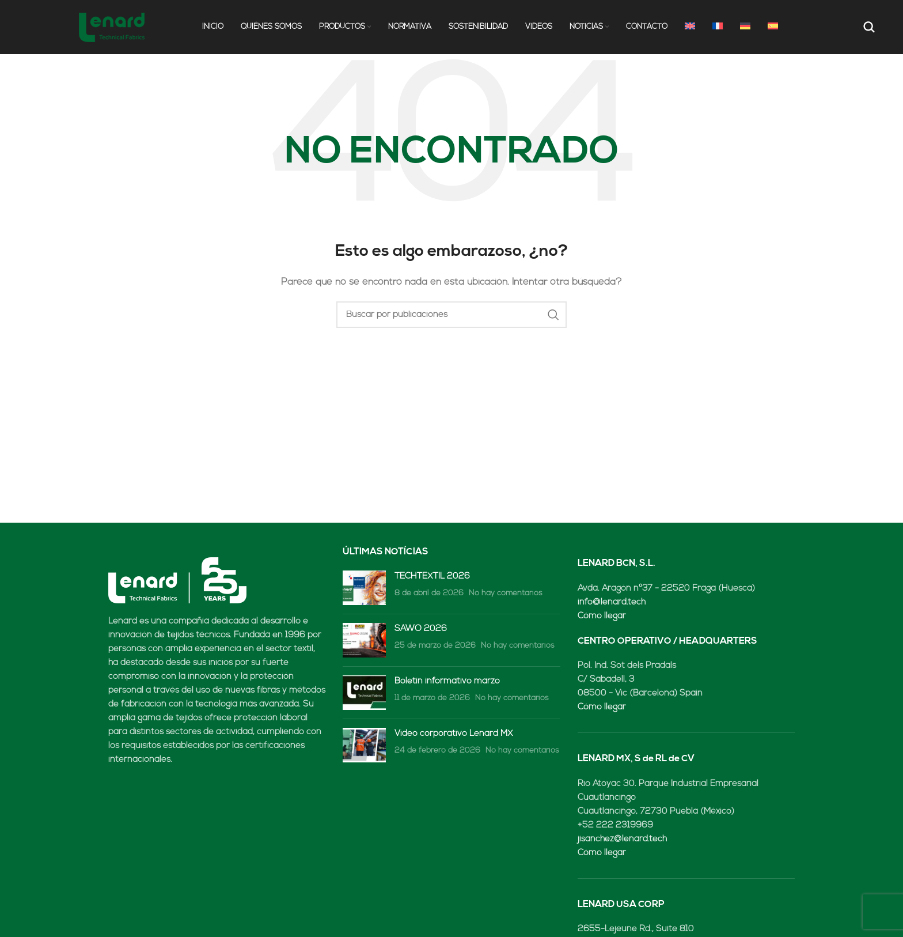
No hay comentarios (505, 596)
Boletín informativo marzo (447, 684)
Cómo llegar (602, 619)
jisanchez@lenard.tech (622, 842)
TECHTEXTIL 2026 (432, 579)
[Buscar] (868, 28)
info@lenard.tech (612, 605)
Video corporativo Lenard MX (453, 736)
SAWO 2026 (420, 632)
